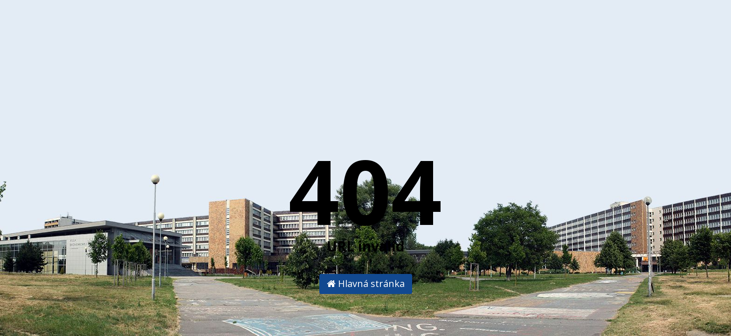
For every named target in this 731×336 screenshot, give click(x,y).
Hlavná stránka (366, 283)
